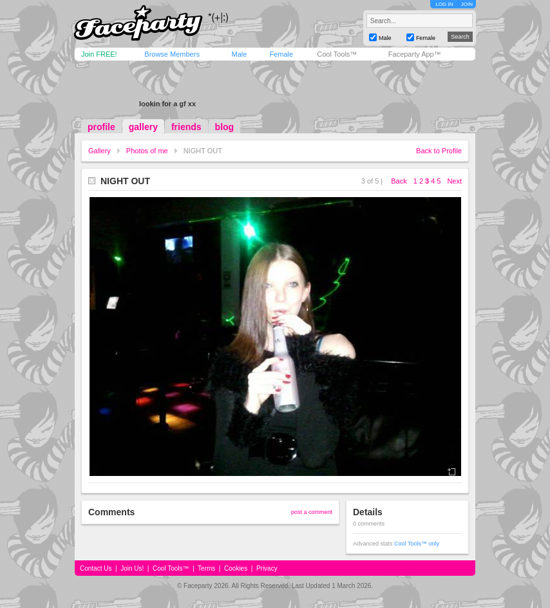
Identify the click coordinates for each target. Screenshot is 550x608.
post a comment (311, 512)
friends (186, 127)
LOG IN (444, 4)
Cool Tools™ (337, 54)
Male (239, 54)
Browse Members (172, 54)
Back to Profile (439, 151)
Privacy (267, 568)
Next (454, 181)
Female (281, 54)
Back (398, 181)
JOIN (467, 4)
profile (101, 127)
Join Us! (132, 568)
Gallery (99, 151)
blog (224, 127)
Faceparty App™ (414, 54)
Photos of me (147, 151)
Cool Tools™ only (416, 543)
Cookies (235, 568)
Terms (206, 568)
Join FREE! (99, 54)
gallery (143, 127)
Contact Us (95, 568)
